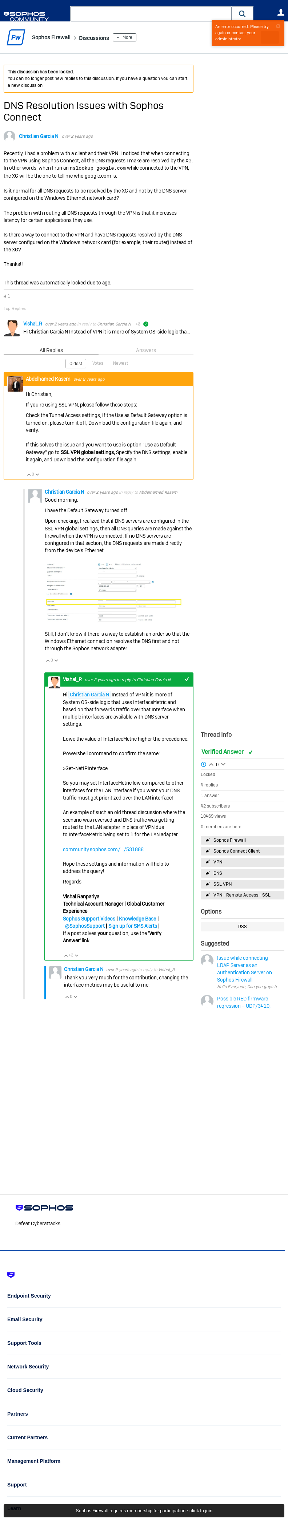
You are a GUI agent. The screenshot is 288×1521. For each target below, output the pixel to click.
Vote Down (37, 473)
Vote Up (29, 473)
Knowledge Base (137, 917)
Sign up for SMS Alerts (132, 925)
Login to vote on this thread (211, 763)
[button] (242, 13)
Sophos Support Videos (89, 917)
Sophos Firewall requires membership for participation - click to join (144, 1511)
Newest (120, 362)
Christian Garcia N (38, 136)
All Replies (51, 349)
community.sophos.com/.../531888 (103, 848)
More (139, 37)
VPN (217, 862)
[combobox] (151, 14)
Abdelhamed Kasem (49, 377)
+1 (186, 678)
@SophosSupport (85, 925)
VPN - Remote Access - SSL (242, 895)
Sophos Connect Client (236, 851)
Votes (98, 362)
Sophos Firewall (229, 840)
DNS (217, 873)
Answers (146, 349)
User (280, 12)
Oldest (76, 362)
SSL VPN (222, 884)
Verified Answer (223, 752)
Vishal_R (33, 322)
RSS (242, 927)
